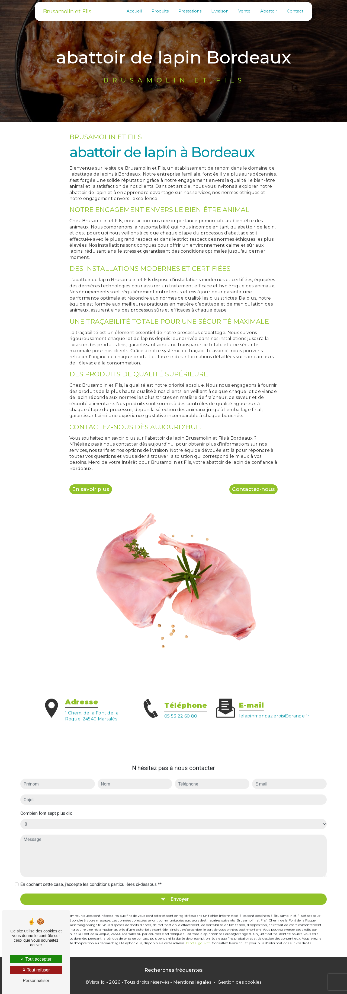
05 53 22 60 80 (180, 722)
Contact (295, 11)
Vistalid (97, 982)
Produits (159, 11)
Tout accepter (36, 959)
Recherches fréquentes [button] (173, 970)
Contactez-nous (253, 489)
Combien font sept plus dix (46, 806)
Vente (244, 11)
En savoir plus (91, 489)
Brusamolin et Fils (67, 11)
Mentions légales (192, 982)
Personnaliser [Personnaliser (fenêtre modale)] (36, 980)
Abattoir (268, 11)
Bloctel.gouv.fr (198, 936)
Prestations (189, 11)
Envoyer (180, 892)
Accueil (134, 11)
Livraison (219, 11)
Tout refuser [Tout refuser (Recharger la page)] (36, 970)
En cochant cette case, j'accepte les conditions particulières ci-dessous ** (91, 877)
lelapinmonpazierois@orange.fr (274, 708)
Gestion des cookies (240, 982)
